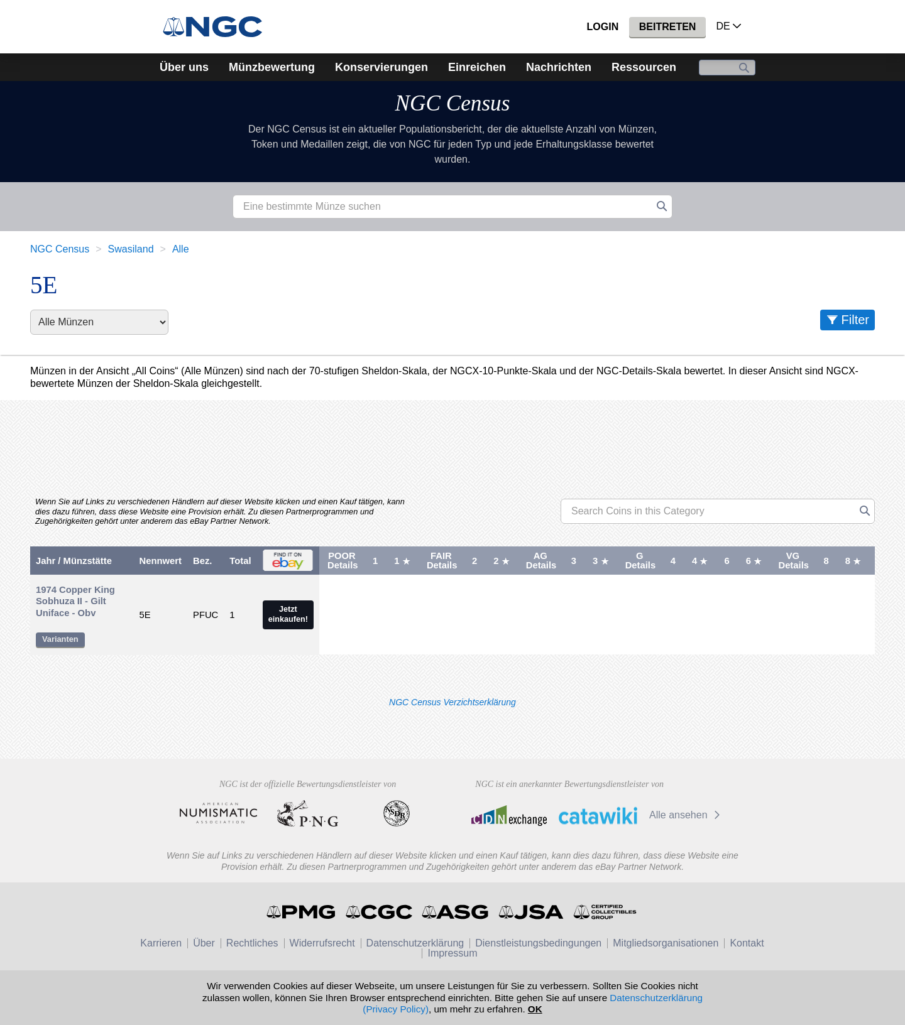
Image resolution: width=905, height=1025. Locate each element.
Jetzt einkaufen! (288, 614)
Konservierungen (381, 67)
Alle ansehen (686, 815)
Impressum (452, 953)
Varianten (60, 639)
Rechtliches (252, 943)
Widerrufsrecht (322, 943)
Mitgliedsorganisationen (665, 943)
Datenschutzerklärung (415, 943)
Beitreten (667, 26)
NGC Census (452, 103)
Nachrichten (558, 67)
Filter (855, 320)
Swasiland (131, 249)
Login (603, 26)
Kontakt (747, 943)
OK (535, 1009)
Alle (180, 249)
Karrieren (161, 943)
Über (204, 943)
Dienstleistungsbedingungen (538, 943)
